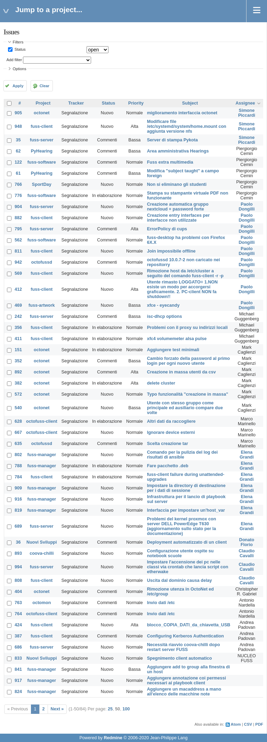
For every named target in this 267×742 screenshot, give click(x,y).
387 (18, 636)
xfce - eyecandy (163, 305)
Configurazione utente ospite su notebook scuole (180, 553)
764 (18, 613)
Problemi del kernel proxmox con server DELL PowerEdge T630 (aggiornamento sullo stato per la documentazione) (181, 526)
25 (110, 709)
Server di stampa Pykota (172, 140)
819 (18, 510)
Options (19, 69)
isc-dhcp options (164, 316)
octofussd (41, 262)
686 (18, 647)
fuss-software (41, 162)
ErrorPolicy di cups (167, 228)
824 (18, 691)
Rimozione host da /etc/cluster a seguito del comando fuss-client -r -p (185, 273)
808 (18, 580)
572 (18, 394)
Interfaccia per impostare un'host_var (186, 510)
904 (18, 206)
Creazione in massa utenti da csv (181, 372)
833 (18, 658)
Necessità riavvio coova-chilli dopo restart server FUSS (183, 647)
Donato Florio (246, 542)
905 (18, 112)
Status (20, 49)
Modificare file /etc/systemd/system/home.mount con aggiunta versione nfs (186, 126)
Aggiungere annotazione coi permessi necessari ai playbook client (186, 680)
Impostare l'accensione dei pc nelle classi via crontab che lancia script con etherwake (187, 567)
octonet (41, 112)
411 (18, 338)
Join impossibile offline (171, 251)
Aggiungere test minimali (173, 349)
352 (18, 360)
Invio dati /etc (161, 602)
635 (18, 443)
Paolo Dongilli (246, 207)
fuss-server (42, 140)
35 (18, 140)
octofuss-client (41, 421)
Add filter (14, 60)
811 (18, 251)
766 (18, 184)
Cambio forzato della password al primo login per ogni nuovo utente (188, 361)
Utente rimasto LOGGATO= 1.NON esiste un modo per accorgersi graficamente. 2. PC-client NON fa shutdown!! (182, 289)
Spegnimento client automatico (179, 658)
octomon (41, 602)
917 (18, 680)
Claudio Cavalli (246, 553)
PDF (259, 724)
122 (18, 162)
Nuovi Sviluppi (41, 542)
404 (18, 591)
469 (18, 305)
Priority (136, 103)
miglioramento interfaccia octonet (182, 112)
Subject (190, 103)
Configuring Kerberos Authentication (185, 636)
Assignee (245, 103)
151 (18, 349)
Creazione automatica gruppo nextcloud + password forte (178, 207)
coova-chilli (42, 553)
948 (18, 126)
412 (18, 289)
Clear (44, 86)
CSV (248, 724)
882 (18, 217)
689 (18, 526)
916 (18, 499)
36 (18, 542)
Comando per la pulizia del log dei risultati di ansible (182, 455)
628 (18, 421)
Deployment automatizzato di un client (187, 542)
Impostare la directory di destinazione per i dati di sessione (186, 488)
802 (18, 454)
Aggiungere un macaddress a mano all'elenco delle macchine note (184, 691)
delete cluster (161, 383)
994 (18, 566)
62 (18, 151)
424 (18, 625)
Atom (236, 724)
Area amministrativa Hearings (178, 151)
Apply (18, 86)
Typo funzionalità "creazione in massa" (187, 394)
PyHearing (41, 151)
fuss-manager (41, 454)
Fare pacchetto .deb (167, 465)
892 (18, 372)
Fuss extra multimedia (170, 162)
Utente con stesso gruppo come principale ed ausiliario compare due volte (185, 408)
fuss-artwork (42, 305)
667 (18, 432)
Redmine (113, 737)
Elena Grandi (247, 455)
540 (18, 407)
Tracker (76, 103)
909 (18, 488)
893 (18, 553)
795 (18, 228)
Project (42, 103)
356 (18, 327)
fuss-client (41, 126)
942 (18, 262)
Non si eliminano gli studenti (177, 184)
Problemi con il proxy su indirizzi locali (187, 327)
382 (18, 383)
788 (18, 465)
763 (18, 602)
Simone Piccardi (246, 113)
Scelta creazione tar (167, 443)
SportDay (41, 184)
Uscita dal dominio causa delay (179, 580)
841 (18, 669)
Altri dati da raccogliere (171, 421)
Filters (18, 42)
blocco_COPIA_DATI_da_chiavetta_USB (188, 625)
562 (18, 240)
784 (18, 477)
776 (18, 195)
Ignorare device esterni (171, 432)
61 (18, 173)
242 (18, 316)
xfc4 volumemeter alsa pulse (177, 338)
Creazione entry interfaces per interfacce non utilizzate (178, 218)
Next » (57, 709)
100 (126, 709)
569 (18, 273)
